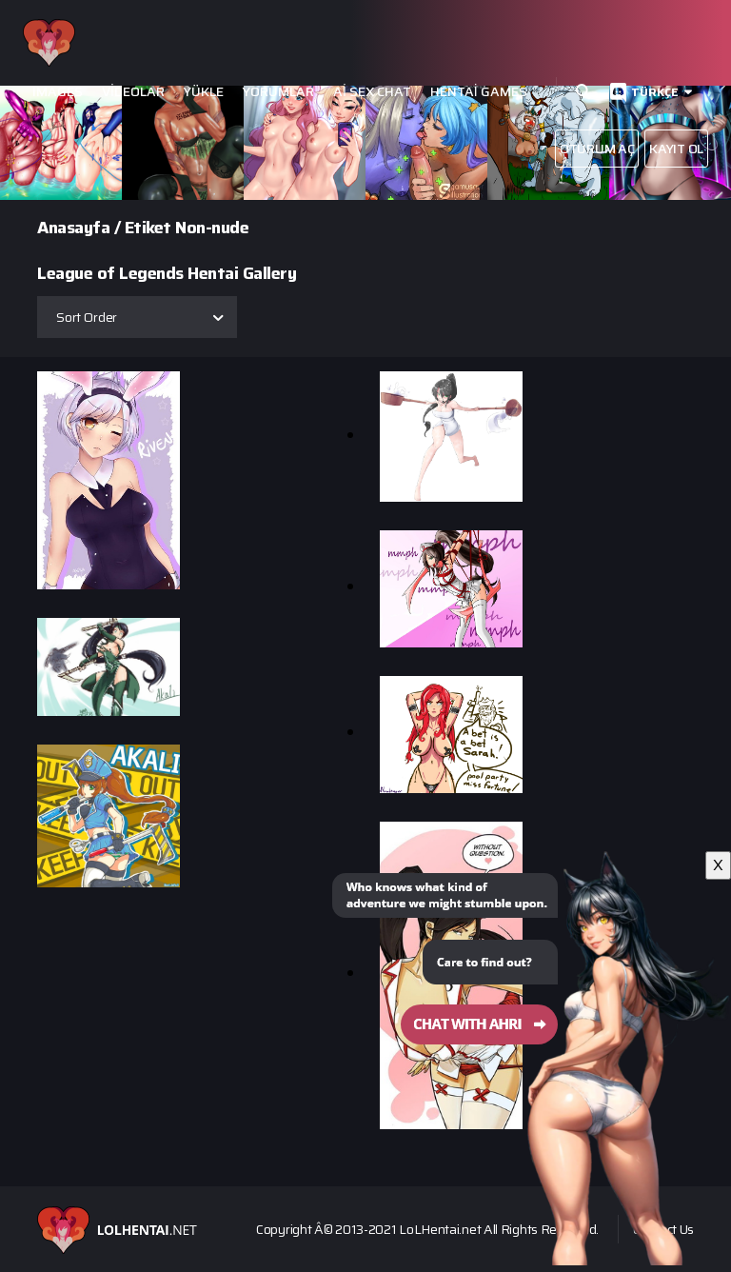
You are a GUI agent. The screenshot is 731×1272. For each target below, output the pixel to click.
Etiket (148, 227)
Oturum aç (597, 148)
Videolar (133, 92)
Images (57, 92)
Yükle (204, 92)
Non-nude (211, 227)
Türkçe (655, 92)
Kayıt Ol (676, 148)
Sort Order (86, 317)
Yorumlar (278, 92)
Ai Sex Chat (372, 92)
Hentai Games (478, 92)
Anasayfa (73, 227)
